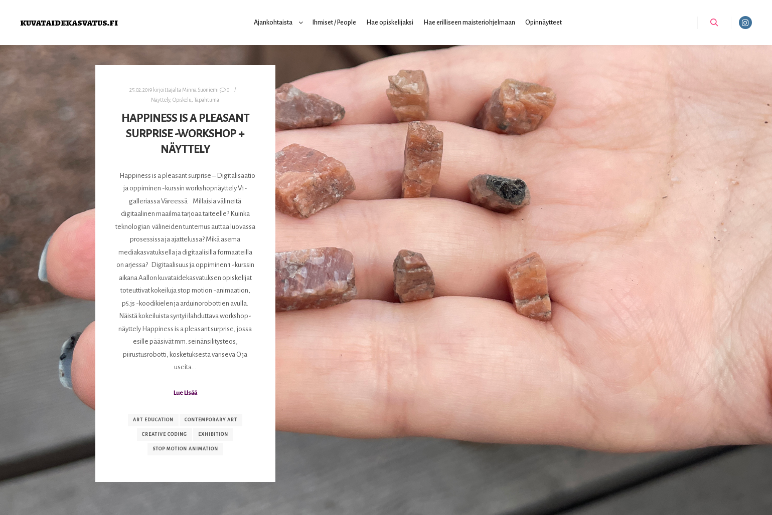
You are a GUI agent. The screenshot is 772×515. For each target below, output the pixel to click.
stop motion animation (185, 448)
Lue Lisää (185, 392)
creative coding (164, 434)
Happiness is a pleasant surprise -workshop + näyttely (185, 133)
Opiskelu (182, 100)
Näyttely (160, 100)
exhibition (213, 434)
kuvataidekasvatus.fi (69, 22)
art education (153, 419)
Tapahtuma (206, 100)
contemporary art (211, 419)
